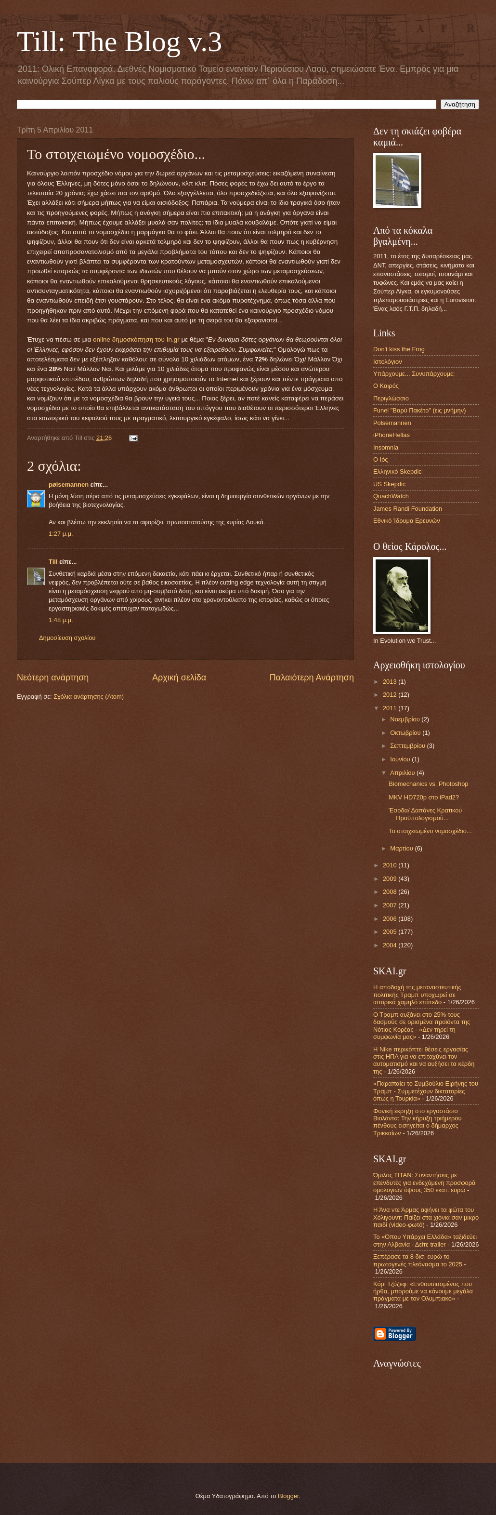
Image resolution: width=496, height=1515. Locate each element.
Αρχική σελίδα (179, 677)
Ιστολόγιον (387, 361)
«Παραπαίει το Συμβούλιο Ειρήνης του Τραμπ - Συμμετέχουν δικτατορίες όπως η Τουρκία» (425, 1091)
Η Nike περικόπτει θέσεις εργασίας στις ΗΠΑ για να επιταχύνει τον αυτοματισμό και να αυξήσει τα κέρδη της (423, 1060)
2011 (390, 708)
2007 (390, 905)
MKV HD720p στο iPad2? (424, 797)
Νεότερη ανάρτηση (53, 677)
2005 (390, 931)
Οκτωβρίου (406, 732)
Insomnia (385, 447)
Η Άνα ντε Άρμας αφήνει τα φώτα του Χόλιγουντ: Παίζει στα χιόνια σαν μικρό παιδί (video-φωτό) (426, 1217)
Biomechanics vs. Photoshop (428, 783)
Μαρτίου (402, 848)
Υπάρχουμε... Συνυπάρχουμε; (414, 373)
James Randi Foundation (407, 508)
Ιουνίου (401, 759)
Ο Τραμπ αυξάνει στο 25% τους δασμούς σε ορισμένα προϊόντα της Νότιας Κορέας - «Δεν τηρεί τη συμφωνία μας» (421, 1025)
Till (53, 561)
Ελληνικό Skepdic (397, 471)
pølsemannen (69, 484)
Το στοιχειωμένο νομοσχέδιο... (430, 831)
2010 (390, 865)
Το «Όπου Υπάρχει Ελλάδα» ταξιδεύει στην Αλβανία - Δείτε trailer (425, 1240)
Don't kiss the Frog (399, 349)
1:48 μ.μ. (61, 620)
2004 (390, 945)
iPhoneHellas (391, 435)
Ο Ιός (380, 459)
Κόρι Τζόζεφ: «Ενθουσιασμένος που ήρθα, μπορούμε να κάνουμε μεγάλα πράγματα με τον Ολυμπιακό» (423, 1291)
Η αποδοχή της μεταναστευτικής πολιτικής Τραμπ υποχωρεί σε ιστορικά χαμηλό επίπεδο (417, 994)
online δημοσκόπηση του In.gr (136, 339)
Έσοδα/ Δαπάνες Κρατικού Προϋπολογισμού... (425, 814)
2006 (390, 918)
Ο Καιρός (386, 385)
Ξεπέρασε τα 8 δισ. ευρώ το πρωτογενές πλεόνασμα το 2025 (417, 1260)
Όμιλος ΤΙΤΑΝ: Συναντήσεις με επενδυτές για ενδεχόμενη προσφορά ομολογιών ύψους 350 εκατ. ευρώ (424, 1182)
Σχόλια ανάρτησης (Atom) (88, 696)
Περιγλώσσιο (391, 398)
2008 (390, 891)
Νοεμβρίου (405, 719)
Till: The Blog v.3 (119, 41)
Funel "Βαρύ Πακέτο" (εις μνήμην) (419, 410)
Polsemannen (392, 422)
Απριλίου (403, 772)
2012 (390, 694)
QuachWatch (391, 496)
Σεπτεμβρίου (408, 745)
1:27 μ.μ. (61, 533)
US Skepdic (389, 484)
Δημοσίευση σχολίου (67, 637)
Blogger (288, 1496)
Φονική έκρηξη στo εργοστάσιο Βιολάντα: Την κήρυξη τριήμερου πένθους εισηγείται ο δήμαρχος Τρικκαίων (417, 1122)
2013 (390, 681)
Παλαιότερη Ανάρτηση (312, 677)
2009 (390, 878)
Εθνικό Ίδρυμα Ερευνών (406, 520)
